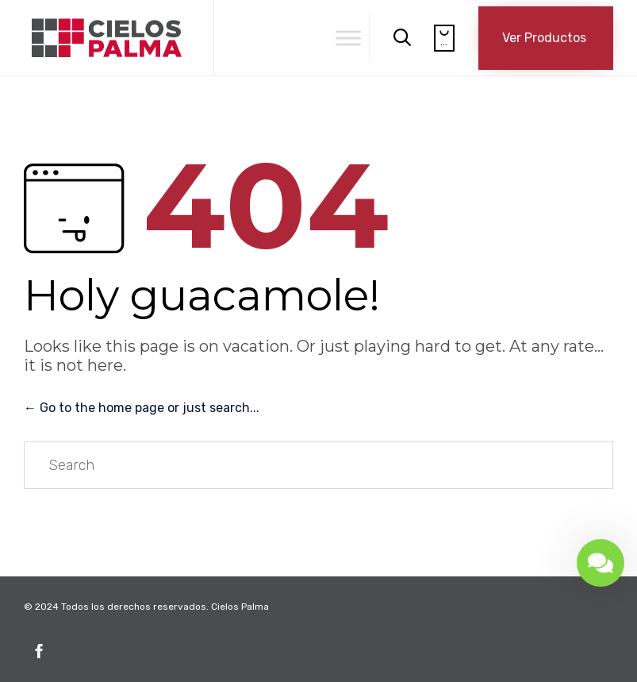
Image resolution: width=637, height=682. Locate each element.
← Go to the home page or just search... (141, 407)
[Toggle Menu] (348, 37)
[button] (545, 38)
